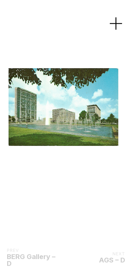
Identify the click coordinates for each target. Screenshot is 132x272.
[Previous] (21, 107)
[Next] (73, 107)
